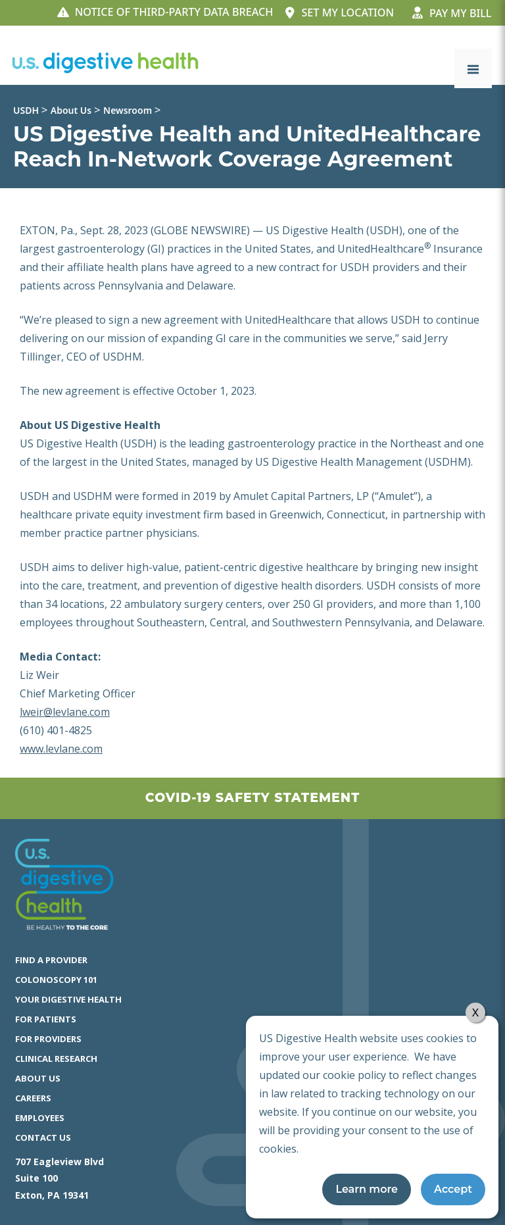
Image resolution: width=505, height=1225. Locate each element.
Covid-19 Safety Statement (252, 797)
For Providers (48, 1039)
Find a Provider (51, 960)
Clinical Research (56, 1058)
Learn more (366, 1189)
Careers (33, 1098)
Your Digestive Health (68, 999)
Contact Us (43, 1137)
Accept (453, 1189)
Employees (39, 1118)
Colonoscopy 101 (56, 980)
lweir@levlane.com (65, 712)
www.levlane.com (61, 748)
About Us (37, 1078)
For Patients (45, 1019)
